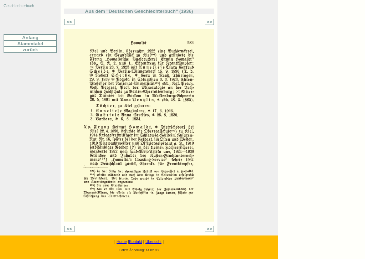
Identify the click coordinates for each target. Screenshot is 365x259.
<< (69, 22)
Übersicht (153, 241)
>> (209, 22)
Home (122, 241)
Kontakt (135, 241)
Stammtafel (30, 43)
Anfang (30, 37)
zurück (30, 49)
